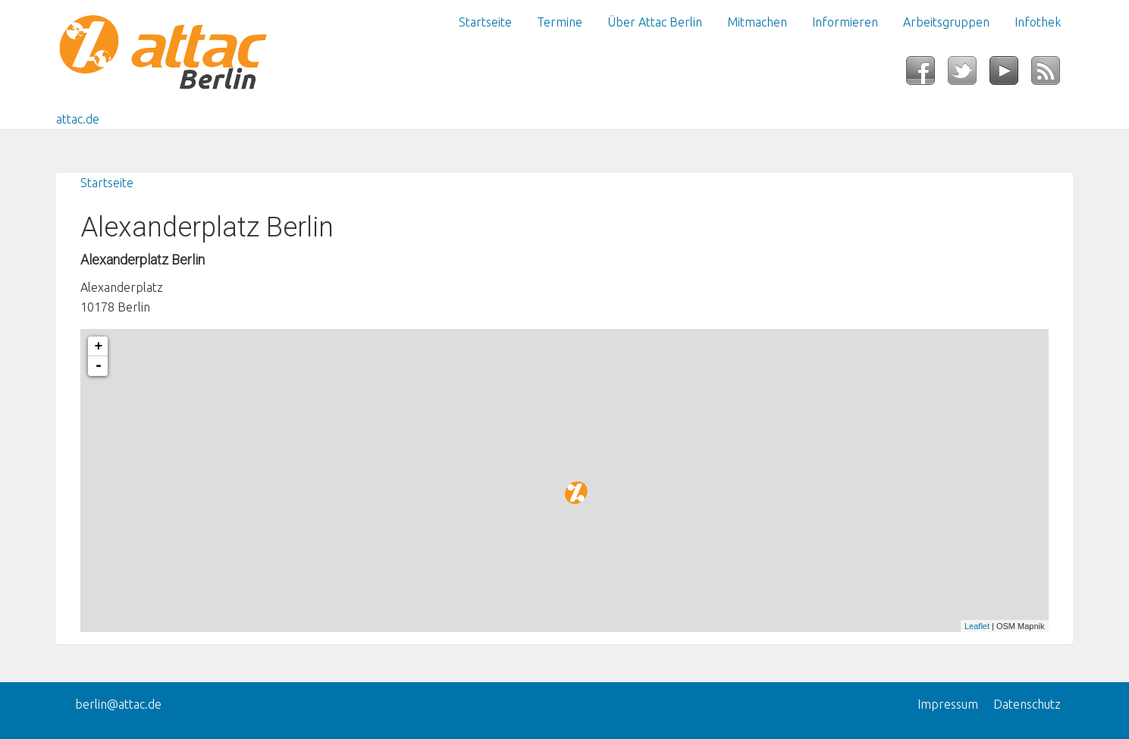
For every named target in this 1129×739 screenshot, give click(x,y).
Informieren (845, 22)
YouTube (1010, 75)
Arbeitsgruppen (946, 22)
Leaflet (976, 626)
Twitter (968, 75)
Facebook (927, 75)
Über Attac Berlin (654, 22)
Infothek (1038, 22)
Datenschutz (1027, 704)
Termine (559, 22)
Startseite (485, 22)
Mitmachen (757, 22)
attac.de (77, 119)
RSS (1052, 75)
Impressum (947, 704)
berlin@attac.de (118, 704)
